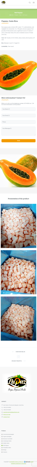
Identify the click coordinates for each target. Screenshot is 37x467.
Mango (4, 449)
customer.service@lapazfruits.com (11, 412)
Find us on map (6, 414)
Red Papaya (6, 445)
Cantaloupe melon (7, 441)
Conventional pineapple (8, 434)
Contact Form (6, 417)
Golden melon (6, 443)
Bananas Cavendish (7, 438)
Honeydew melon (20, 351)
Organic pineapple (17, 361)
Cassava (5, 452)
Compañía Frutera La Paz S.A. (16, 461)
